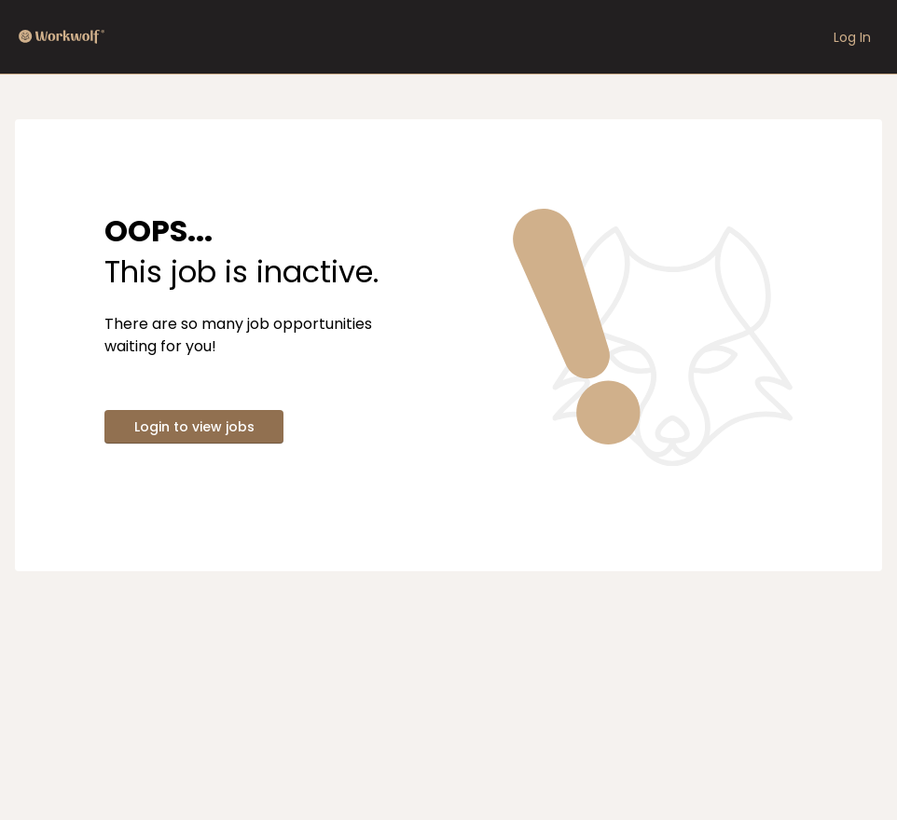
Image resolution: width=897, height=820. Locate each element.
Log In (852, 37)
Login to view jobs (194, 426)
